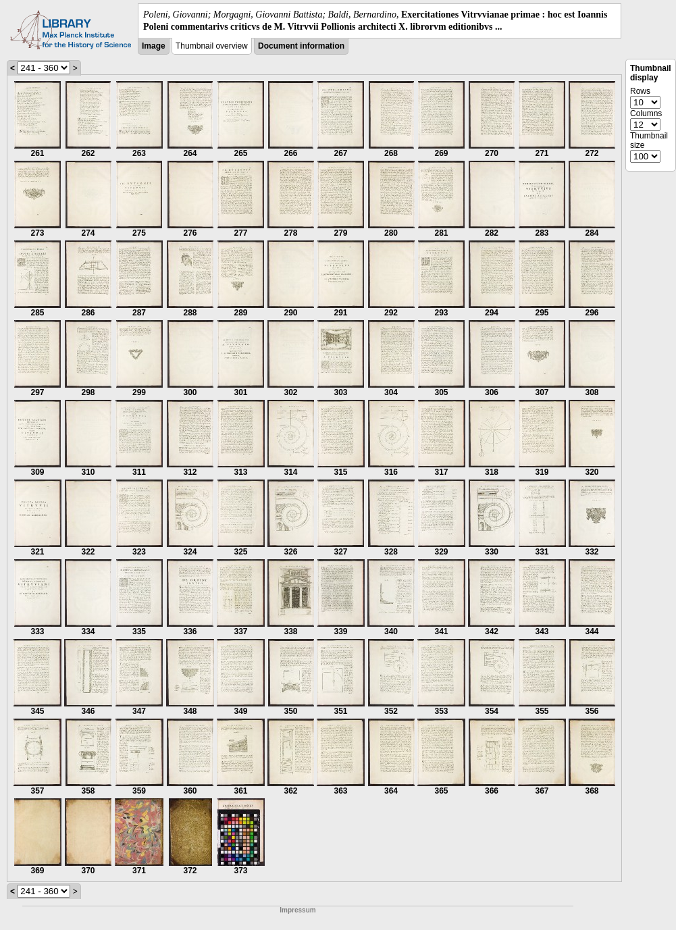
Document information (301, 46)
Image (153, 46)
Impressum (297, 910)
